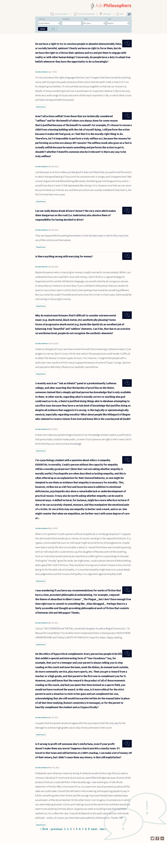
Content (42, 19)
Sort (109, 19)
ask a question (61, 14)
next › (94, 829)
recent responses (87, 14)
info (121, 14)
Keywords (66, 19)
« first (44, 829)
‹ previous (56, 829)
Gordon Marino (41, 72)
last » (103, 829)
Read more (41, 107)
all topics (107, 14)
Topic (86, 19)
